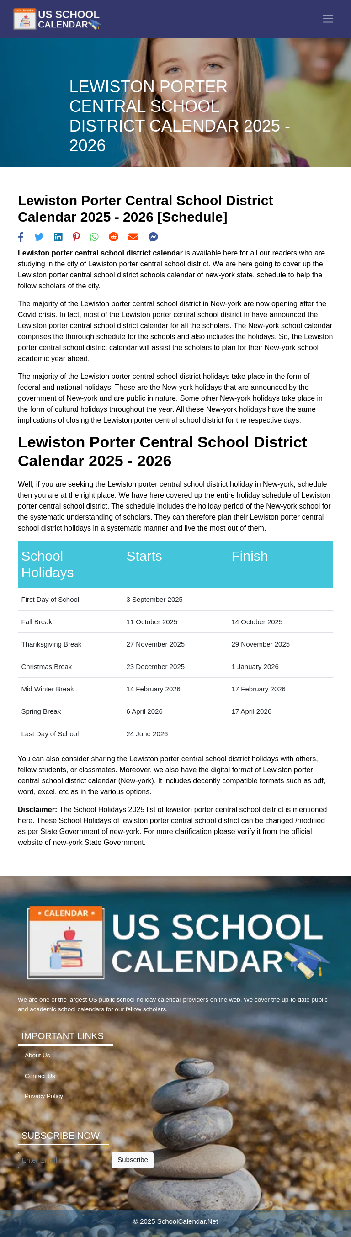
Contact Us (40, 1075)
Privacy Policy (44, 1096)
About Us (37, 1055)
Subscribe (132, 1159)
